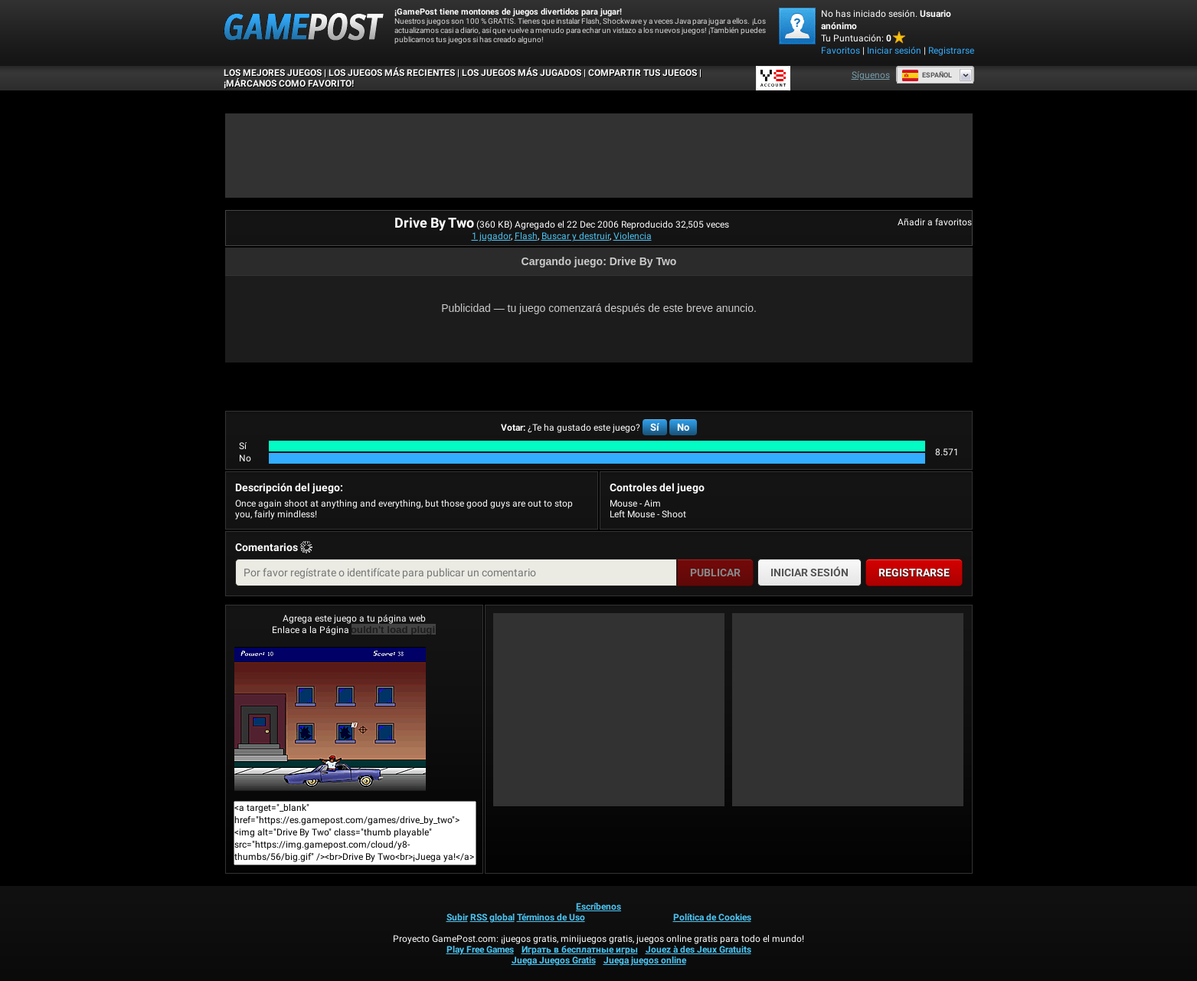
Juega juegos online (644, 960)
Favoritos (840, 50)
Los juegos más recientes (392, 72)
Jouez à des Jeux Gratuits (698, 949)
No (683, 427)
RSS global (492, 917)
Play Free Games (480, 949)
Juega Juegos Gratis (554, 960)
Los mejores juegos (273, 72)
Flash (526, 236)
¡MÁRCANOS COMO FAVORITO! (289, 83)
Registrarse (951, 50)
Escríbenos (598, 906)
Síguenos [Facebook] (871, 75)
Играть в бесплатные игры (580, 949)
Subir (457, 917)
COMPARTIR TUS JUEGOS (642, 72)
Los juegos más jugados (521, 72)
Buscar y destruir (575, 236)
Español (926, 75)
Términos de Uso (551, 917)
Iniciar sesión (894, 50)
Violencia (632, 236)
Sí (654, 427)
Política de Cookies (712, 917)
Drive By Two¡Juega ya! (330, 719)
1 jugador (491, 236)
